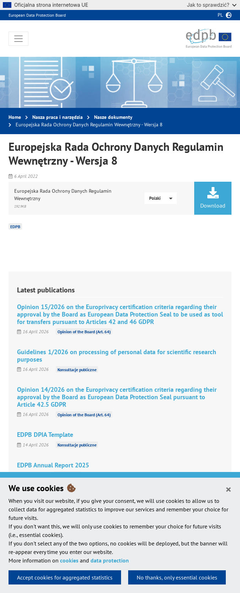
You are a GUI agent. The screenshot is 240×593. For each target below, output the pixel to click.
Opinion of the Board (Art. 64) (84, 331)
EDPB (15, 226)
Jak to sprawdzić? (211, 5)
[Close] (228, 489)
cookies (69, 560)
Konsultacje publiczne (77, 369)
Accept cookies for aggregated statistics (65, 577)
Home (15, 117)
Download (212, 198)
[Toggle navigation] (18, 39)
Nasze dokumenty (113, 117)
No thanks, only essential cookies (177, 577)
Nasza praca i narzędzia (57, 117)
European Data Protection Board (37, 15)
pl (220, 15)
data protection (110, 560)
